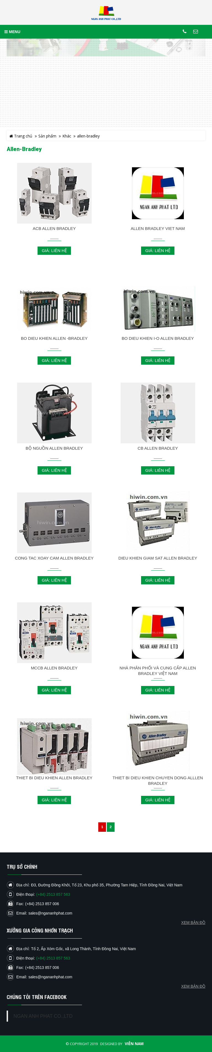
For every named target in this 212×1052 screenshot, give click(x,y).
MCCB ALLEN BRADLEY (54, 668)
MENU (12, 32)
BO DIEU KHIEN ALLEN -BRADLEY (54, 338)
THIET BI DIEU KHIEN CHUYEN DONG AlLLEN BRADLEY (158, 780)
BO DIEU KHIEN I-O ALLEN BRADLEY (158, 338)
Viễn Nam (134, 1043)
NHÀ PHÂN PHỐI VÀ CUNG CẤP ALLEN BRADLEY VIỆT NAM (158, 671)
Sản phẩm (47, 136)
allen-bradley (88, 136)
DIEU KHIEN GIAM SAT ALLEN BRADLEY (157, 558)
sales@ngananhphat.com (50, 977)
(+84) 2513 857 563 (53, 958)
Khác (66, 136)
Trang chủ (20, 136)
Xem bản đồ (193, 986)
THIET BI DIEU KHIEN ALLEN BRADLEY (54, 777)
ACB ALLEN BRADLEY (54, 228)
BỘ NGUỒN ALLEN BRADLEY (54, 448)
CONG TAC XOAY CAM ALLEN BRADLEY (54, 558)
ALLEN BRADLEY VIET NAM (158, 228)
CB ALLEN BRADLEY (158, 448)
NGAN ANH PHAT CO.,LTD (43, 1016)
